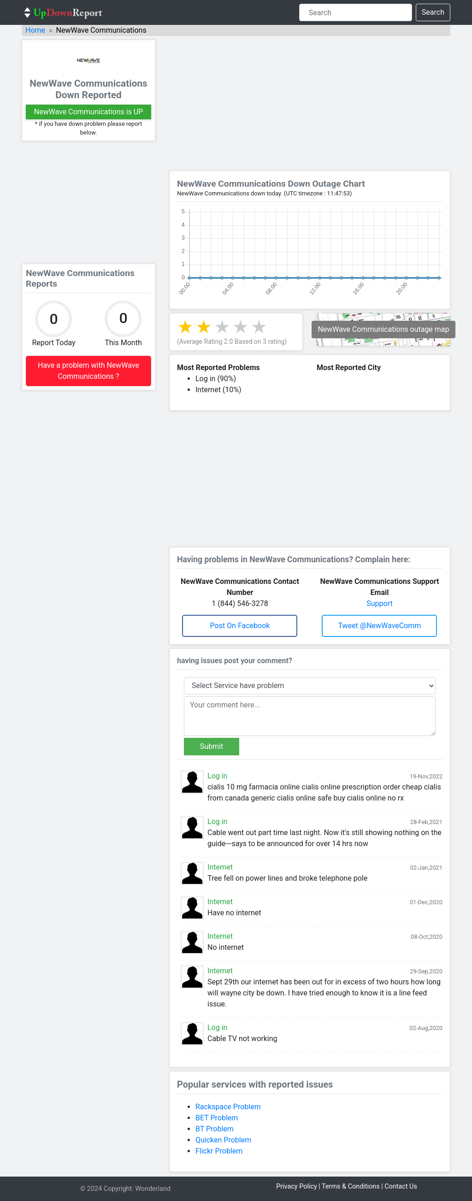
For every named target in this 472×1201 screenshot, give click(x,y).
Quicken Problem (223, 1140)
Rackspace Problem (228, 1106)
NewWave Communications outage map (383, 329)
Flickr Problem (218, 1151)
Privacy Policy (296, 1186)
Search (433, 12)
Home (35, 30)
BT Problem (214, 1128)
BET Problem (216, 1117)
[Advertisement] (88, 202)
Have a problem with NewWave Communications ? (88, 371)
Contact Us (400, 1186)
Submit (211, 746)
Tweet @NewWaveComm (379, 625)
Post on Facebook (240, 625)
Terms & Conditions (350, 1186)
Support (379, 603)
